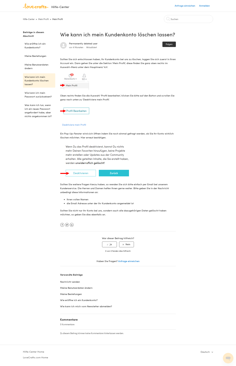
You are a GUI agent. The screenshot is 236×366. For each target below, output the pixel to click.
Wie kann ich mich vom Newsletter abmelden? (86, 306)
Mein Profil (43, 19)
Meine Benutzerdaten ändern (36, 66)
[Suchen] (188, 19)
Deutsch (205, 351)
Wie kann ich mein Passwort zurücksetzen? (38, 94)
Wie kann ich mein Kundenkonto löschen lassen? (37, 80)
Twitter (67, 225)
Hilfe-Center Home (33, 351)
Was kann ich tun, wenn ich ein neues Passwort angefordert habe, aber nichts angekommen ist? (38, 110)
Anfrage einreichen (185, 5)
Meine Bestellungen (35, 55)
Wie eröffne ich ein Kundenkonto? (35, 45)
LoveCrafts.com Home (35, 357)
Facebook (62, 225)
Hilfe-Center (29, 19)
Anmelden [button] (204, 5)
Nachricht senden (70, 281)
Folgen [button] (169, 44)
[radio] (109, 244)
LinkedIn (72, 225)
